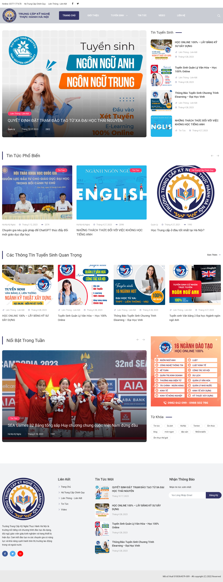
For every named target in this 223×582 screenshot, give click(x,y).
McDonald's (201, 432)
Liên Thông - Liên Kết (57, 4)
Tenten (196, 426)
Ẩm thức (211, 426)
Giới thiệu (93, 15)
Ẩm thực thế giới (160, 438)
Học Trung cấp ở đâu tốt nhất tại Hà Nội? (177, 230)
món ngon (169, 432)
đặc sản (184, 432)
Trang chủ (69, 15)
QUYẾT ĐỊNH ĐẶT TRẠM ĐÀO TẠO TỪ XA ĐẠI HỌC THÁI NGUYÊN (74, 119)
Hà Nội (183, 426)
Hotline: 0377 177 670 (11, 4)
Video (162, 15)
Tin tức (156, 426)
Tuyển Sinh (117, 15)
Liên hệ (181, 15)
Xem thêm (213, 255)
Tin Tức (142, 15)
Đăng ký (213, 495)
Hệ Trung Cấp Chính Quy (35, 4)
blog (155, 432)
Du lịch (170, 426)
